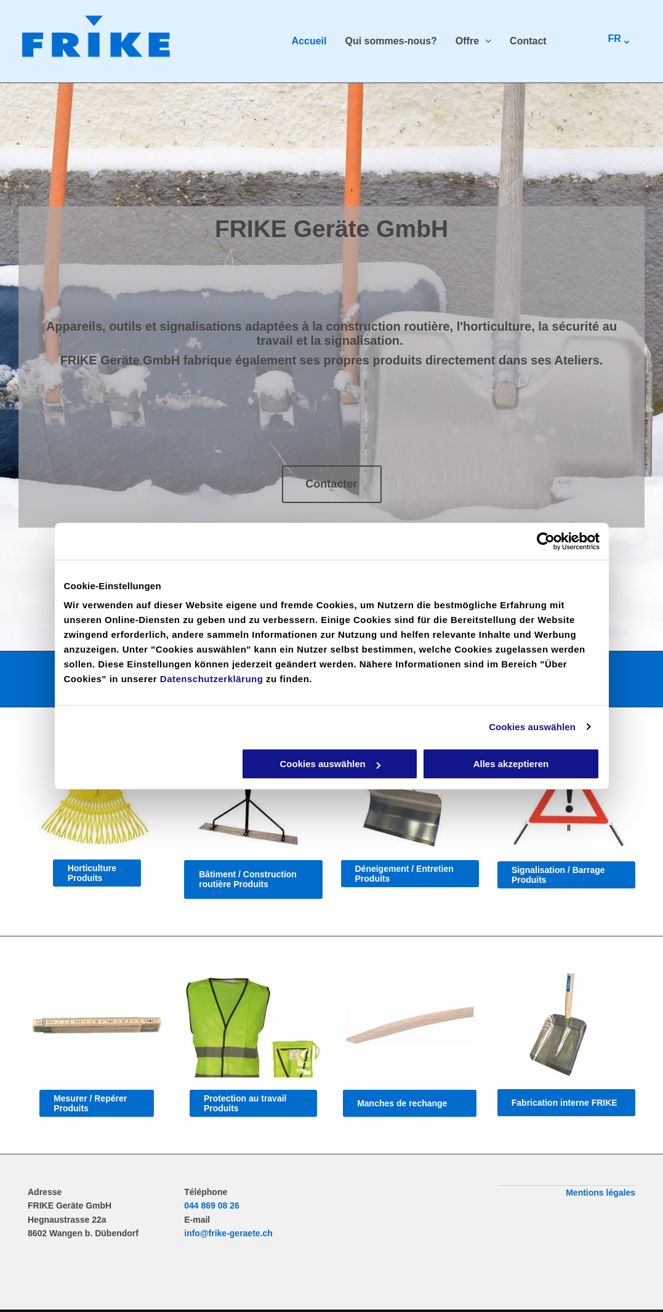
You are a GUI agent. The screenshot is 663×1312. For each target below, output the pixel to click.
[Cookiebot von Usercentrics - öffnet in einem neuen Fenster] (546, 541)
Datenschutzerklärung (211, 679)
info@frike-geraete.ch (228, 1233)
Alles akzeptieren (511, 764)
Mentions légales (600, 1192)
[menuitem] (300, 41)
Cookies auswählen (532, 727)
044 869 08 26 (211, 1205)
